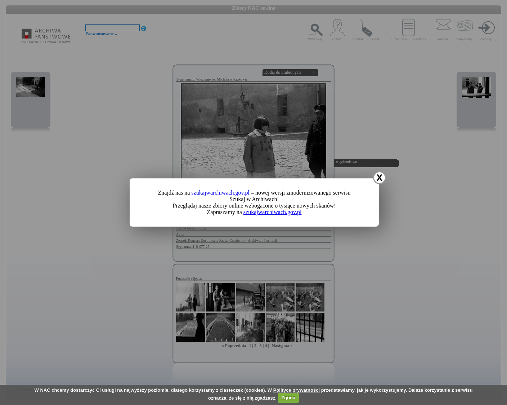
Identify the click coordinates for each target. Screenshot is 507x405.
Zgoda (288, 397)
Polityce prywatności (296, 390)
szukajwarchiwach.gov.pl (220, 193)
